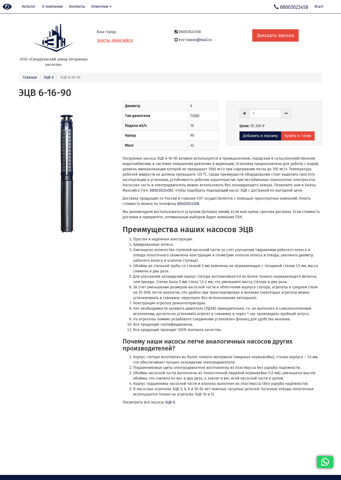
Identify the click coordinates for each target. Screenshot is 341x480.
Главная (30, 77)
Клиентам (101, 6)
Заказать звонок (275, 35)
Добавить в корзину (260, 136)
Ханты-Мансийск (115, 40)
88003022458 (161, 190)
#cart (319, 6)
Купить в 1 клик (298, 136)
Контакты (77, 6)
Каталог (28, 6)
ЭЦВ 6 (49, 77)
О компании (52, 6)
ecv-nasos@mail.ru (195, 40)
